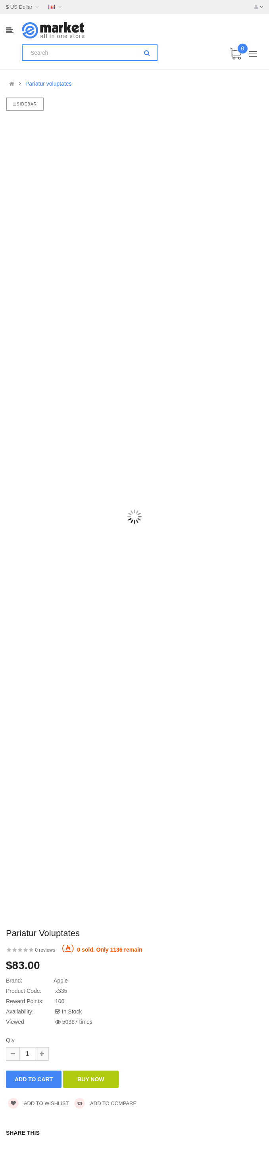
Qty (10, 1040)
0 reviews (45, 950)
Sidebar (25, 104)
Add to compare (105, 1103)
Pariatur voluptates (48, 83)
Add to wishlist (38, 1103)
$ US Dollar (23, 7)
